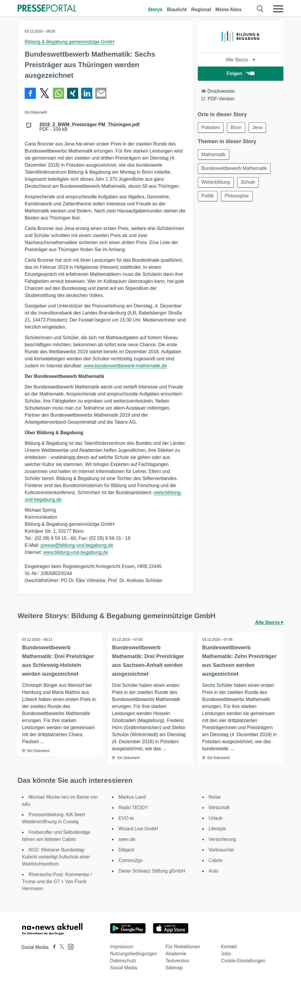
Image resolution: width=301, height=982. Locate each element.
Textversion (177, 960)
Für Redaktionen (182, 946)
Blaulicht (177, 9)
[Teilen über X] (44, 93)
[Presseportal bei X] (60, 947)
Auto (213, 870)
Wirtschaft (219, 807)
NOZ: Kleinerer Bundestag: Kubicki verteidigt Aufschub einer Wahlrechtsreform (56, 856)
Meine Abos (228, 9)
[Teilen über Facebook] (30, 93)
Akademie (175, 953)
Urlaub (216, 818)
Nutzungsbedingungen (133, 953)
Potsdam (211, 127)
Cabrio (216, 860)
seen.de (126, 839)
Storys (155, 9)
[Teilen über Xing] (72, 93)
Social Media (123, 967)
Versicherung (222, 839)
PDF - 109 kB (89, 127)
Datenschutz (123, 960)
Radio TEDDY (133, 807)
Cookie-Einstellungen (243, 960)
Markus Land (132, 797)
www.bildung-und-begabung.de (75, 552)
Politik (208, 197)
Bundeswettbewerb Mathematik (234, 168)
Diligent (126, 849)
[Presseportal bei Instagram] (68, 946)
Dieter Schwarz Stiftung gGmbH (151, 870)
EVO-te (126, 818)
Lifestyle (217, 828)
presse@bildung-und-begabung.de (77, 545)
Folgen (240, 73)
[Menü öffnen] (278, 9)
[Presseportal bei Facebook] (52, 947)
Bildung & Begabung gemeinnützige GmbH (69, 41)
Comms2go (130, 860)
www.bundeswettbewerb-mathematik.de (125, 365)
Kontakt (229, 946)
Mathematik (214, 154)
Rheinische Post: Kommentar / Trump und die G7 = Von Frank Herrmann (57, 881)
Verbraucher (221, 849)
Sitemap (174, 967)
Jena (258, 127)
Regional (201, 9)
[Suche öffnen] (260, 9)
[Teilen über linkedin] (86, 93)
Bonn (236, 127)
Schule (248, 182)
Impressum (121, 946)
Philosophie (237, 197)
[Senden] (100, 93)
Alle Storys (240, 59)
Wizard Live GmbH (138, 828)
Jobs (226, 953)
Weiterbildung (216, 182)
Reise (215, 797)
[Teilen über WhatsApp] (58, 93)
